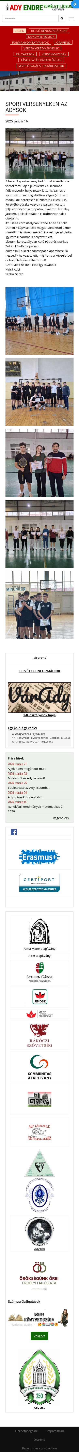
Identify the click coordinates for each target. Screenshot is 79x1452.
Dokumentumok (41, 36)
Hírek (19, 31)
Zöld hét (39, 1336)
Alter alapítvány (39, 956)
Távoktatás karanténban (41, 60)
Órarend (63, 42)
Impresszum (55, 1431)
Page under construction (39, 1448)
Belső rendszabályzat (49, 31)
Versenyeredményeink (41, 48)
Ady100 (39, 1249)
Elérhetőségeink (26, 1431)
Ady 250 (39, 1408)
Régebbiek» (61, 818)
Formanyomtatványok (30, 42)
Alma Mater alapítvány (39, 948)
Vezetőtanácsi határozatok (41, 66)
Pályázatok (25, 54)
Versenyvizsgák (54, 54)
